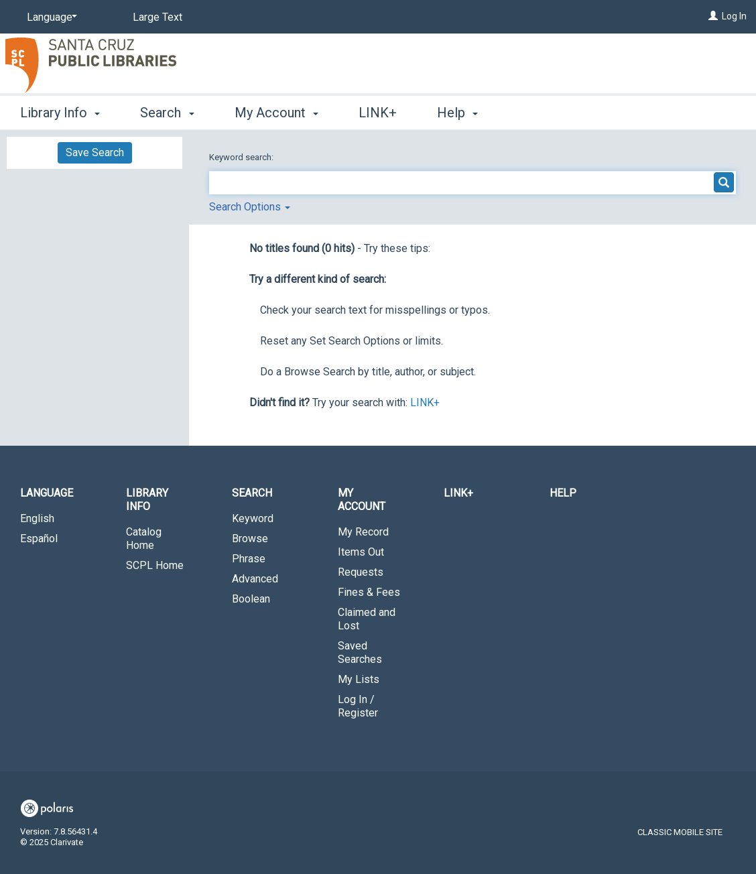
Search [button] (167, 113)
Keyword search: (242, 157)
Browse (250, 538)
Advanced (255, 578)
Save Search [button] (95, 152)
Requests (360, 572)
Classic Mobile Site (679, 832)
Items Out (361, 552)
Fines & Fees (369, 592)
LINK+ (378, 113)
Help (563, 493)
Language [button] (46, 493)
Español (39, 538)
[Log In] (713, 16)
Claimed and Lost (366, 619)
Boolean (251, 598)
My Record (363, 531)
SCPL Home (155, 565)
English (37, 518)
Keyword (252, 518)
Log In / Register (358, 706)
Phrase (248, 558)
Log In (734, 16)
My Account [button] (276, 113)
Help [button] (457, 113)
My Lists (358, 679)
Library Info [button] (60, 113)
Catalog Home (144, 538)
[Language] (49, 17)
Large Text (157, 17)
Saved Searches (360, 652)
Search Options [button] (249, 206)
